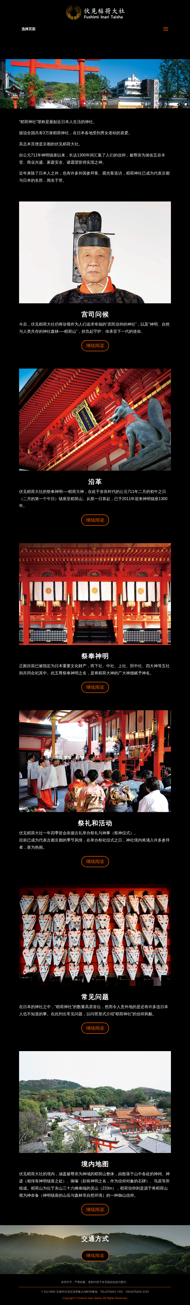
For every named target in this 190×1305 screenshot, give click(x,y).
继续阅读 (95, 345)
